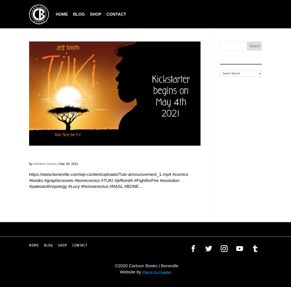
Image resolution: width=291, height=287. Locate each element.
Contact (116, 14)
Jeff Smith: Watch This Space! (81, 155)
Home (62, 14)
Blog (79, 14)
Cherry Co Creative (156, 272)
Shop (95, 14)
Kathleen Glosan (45, 164)
